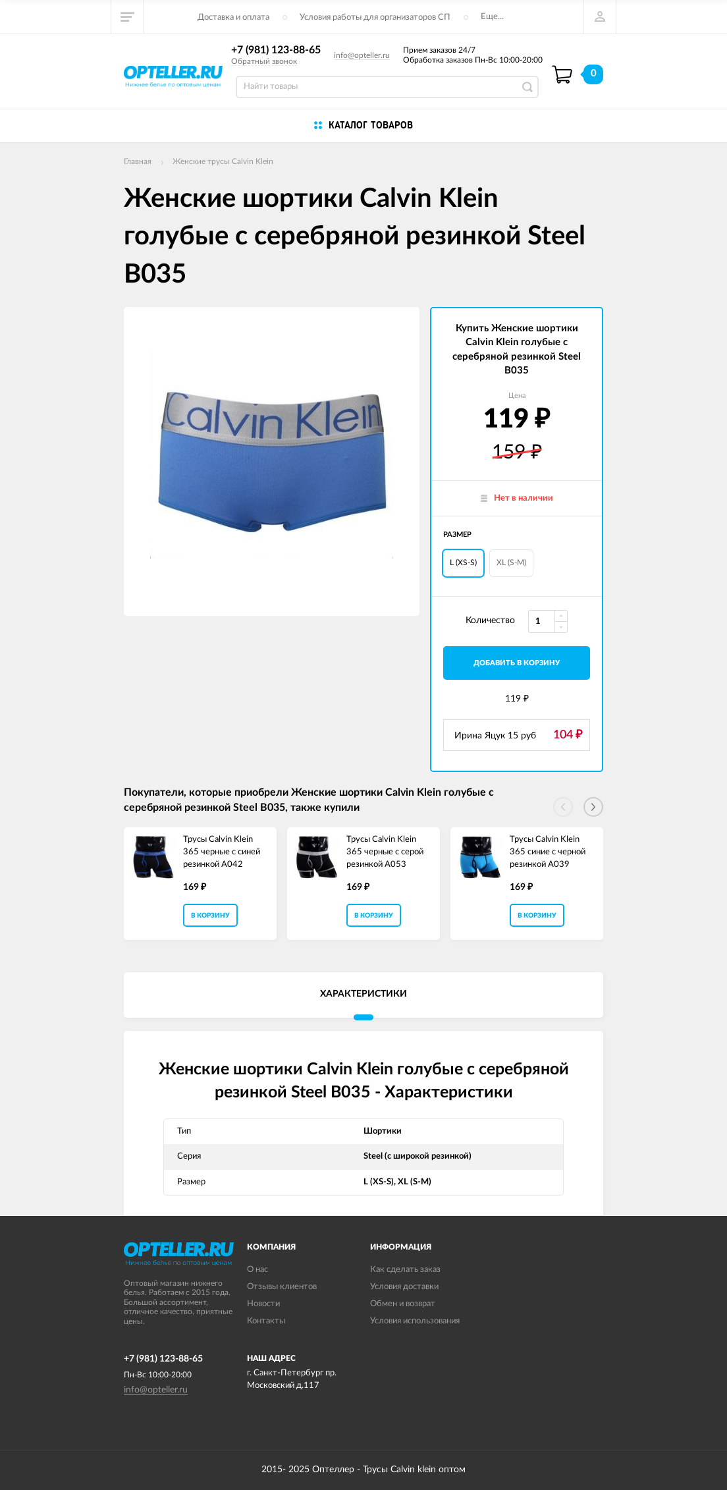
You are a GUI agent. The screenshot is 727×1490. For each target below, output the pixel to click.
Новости (263, 1304)
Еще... (492, 17)
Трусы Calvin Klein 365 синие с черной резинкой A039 (547, 851)
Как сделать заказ (405, 1269)
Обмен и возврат (402, 1304)
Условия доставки (404, 1287)
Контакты (266, 1321)
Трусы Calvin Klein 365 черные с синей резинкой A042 (221, 851)
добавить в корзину (516, 663)
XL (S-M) (511, 562)
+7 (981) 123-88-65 (276, 50)
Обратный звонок (264, 61)
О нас (257, 1269)
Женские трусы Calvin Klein (223, 161)
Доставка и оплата (233, 17)
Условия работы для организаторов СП (375, 17)
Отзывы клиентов (282, 1287)
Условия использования (415, 1321)
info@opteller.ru (362, 55)
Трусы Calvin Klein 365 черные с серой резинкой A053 (384, 851)
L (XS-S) (463, 562)
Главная (137, 161)
